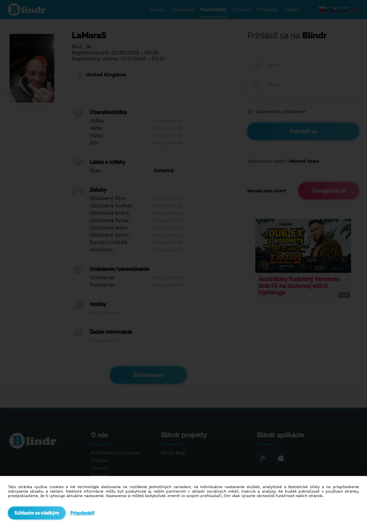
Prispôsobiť (82, 513)
